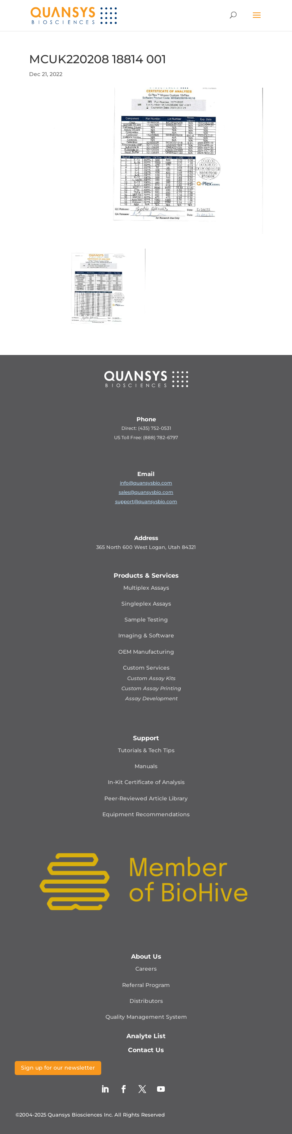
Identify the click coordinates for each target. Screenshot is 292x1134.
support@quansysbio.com (146, 501)
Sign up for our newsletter (58, 1067)
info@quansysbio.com (146, 483)
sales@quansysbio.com (146, 492)
